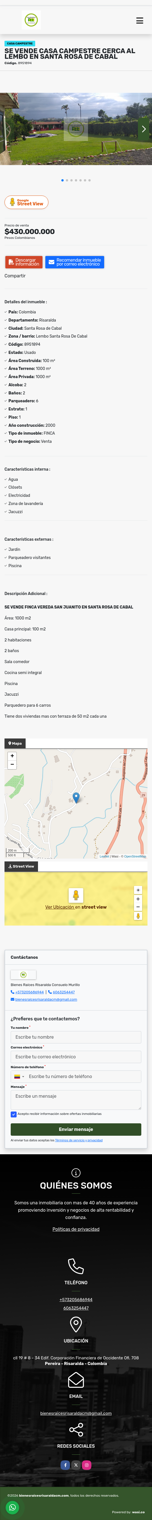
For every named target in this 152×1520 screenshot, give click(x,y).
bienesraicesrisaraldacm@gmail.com (46, 999)
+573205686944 (29, 992)
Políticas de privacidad (76, 1229)
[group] (76, 129)
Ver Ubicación (60, 907)
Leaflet (104, 856)
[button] (62, 180)
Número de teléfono (28, 1067)
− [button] (12, 765)
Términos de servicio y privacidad (79, 1140)
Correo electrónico (27, 1047)
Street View (27, 202)
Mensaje (18, 1087)
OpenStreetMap (135, 856)
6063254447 (64, 992)
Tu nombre (20, 1027)
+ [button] (12, 756)
